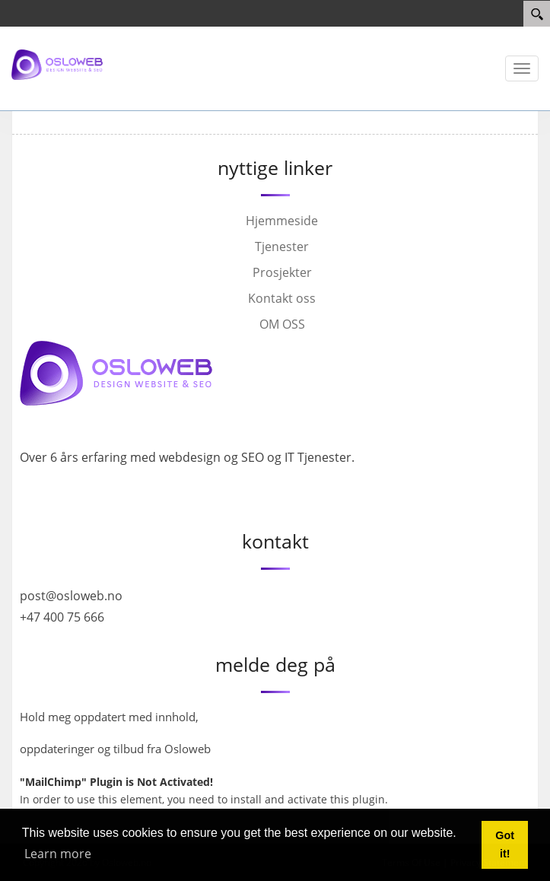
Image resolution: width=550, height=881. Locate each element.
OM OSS (282, 324)
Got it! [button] (504, 844)
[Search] (536, 14)
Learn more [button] (57, 853)
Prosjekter (282, 272)
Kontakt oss (282, 298)
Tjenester (282, 246)
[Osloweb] (57, 64)
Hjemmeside (282, 220)
